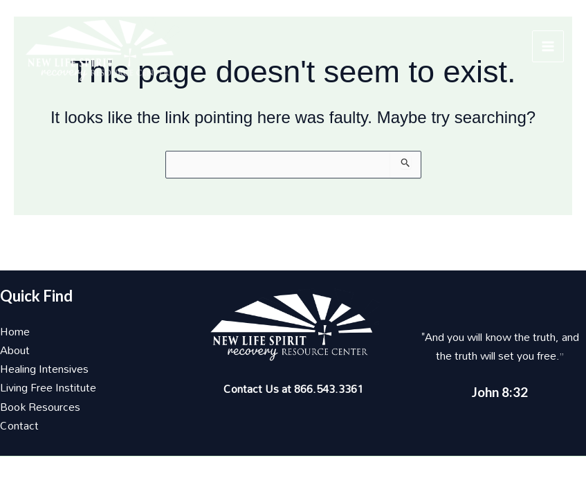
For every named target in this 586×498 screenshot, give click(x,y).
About (15, 350)
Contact (19, 425)
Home (15, 331)
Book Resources (40, 407)
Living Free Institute (48, 387)
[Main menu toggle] (548, 46)
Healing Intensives (44, 369)
